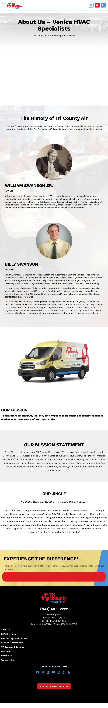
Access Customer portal (91, 5)
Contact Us (6, 655)
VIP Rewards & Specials (12, 647)
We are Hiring (7, 660)
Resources (6, 651)
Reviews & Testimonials (12, 642)
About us (5, 629)
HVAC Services (8, 634)
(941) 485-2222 (54, 609)
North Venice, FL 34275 (54, 617)
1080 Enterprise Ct (54, 614)
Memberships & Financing (14, 638)
